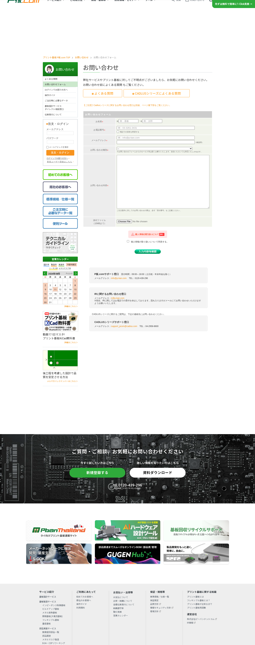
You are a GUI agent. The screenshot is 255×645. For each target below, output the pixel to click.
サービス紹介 (54, 6)
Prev (45, 234)
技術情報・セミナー (125, 6)
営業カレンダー (60, 220)
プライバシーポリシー (112, 618)
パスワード (52, 99)
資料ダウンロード (157, 434)
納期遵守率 (118, 569)
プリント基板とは (195, 557)
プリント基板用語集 (196, 568)
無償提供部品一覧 (50, 593)
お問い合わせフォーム (55, 45)
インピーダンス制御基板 (53, 566)
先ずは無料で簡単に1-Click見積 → (233, 16)
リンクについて (133, 618)
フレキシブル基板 (50, 581)
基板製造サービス (47, 562)
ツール (149, 6)
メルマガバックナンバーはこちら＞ (62, 342)
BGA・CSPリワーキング (53, 604)
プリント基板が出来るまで (199, 565)
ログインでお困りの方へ (56, 51)
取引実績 (117, 573)
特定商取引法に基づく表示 (157, 618)
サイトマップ (179, 618)
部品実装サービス (47, 589)
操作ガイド (50, 56)
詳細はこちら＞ (71, 267)
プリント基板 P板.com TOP (56, 18)
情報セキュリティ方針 (160, 568)
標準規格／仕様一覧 (159, 557)
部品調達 (46, 597)
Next (76, 234)
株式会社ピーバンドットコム (200, 580)
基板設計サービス (47, 557)
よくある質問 (51, 40)
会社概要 (74, 618)
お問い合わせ (197, 6)
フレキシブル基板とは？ (198, 561)
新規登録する (97, 434)
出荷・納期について (122, 562)
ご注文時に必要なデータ (56, 61)
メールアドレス (54, 90)
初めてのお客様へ (84, 557)
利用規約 (80, 568)
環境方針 (154, 572)
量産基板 (46, 584)
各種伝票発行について (123, 565)
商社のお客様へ (83, 561)
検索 (178, 6)
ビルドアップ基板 (50, 570)
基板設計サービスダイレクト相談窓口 (54, 68)
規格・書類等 (98, 6)
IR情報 (190, 584)
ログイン (219, 6)
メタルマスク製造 (50, 600)
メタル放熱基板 (49, 573)
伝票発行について (53, 75)
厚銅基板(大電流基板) (52, 577)
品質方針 (154, 565)
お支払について (120, 558)
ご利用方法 (76, 6)
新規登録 (235, 6)
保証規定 (154, 561)
